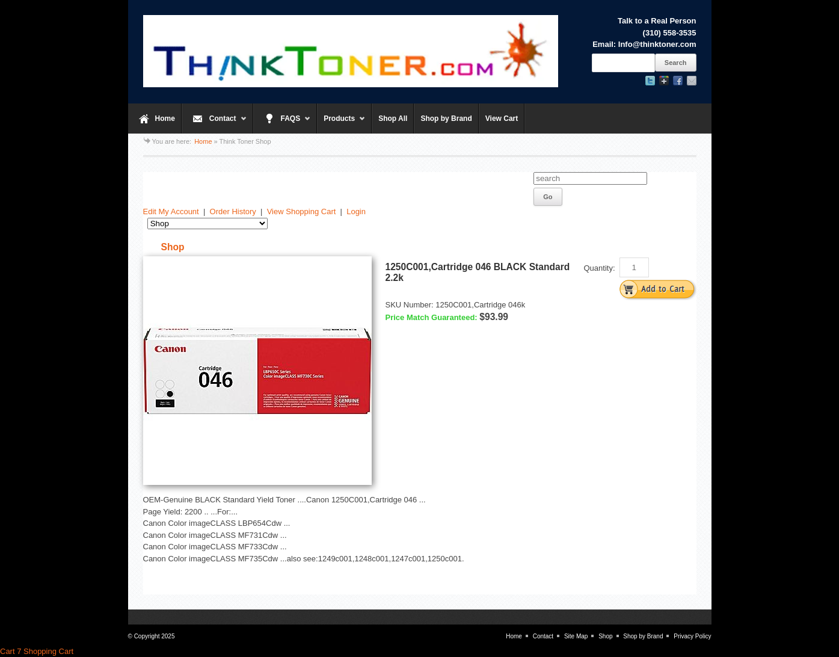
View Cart (501, 118)
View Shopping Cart (301, 211)
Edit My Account (171, 211)
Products (341, 124)
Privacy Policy (692, 636)
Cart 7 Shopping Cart (36, 651)
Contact (214, 124)
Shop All (392, 118)
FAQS (282, 124)
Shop (605, 636)
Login (356, 211)
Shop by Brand (446, 118)
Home (165, 118)
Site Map (576, 636)
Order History (233, 211)
